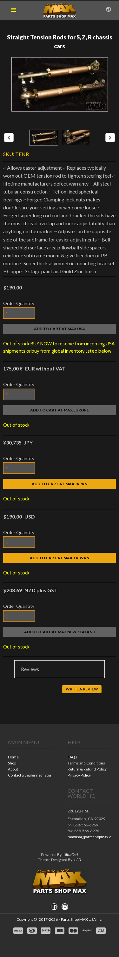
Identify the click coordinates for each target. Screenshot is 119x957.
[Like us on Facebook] (53, 906)
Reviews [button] (30, 669)
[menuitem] (30, 758)
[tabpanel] (59, 690)
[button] (13, 10)
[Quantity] (19, 313)
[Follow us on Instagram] (65, 906)
